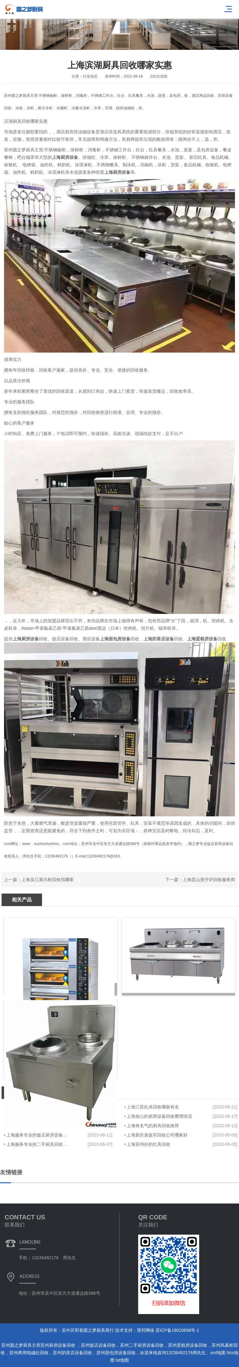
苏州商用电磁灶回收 (29, 1352)
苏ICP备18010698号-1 (177, 1330)
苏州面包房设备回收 (116, 1352)
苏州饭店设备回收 (98, 1345)
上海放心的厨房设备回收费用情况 (159, 1116)
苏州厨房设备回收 (58, 1345)
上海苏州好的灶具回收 (148, 1144)
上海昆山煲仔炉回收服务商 (209, 879)
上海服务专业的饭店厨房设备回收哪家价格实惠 (38, 1134)
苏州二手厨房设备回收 (142, 1345)
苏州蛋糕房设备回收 (187, 1345)
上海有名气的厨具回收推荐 (153, 1125)
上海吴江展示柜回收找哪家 (47, 879)
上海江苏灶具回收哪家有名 (153, 1106)
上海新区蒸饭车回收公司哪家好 (157, 1134)
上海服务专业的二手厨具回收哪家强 (38, 1144)
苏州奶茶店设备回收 (72, 1352)
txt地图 (122, 1360)
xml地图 (218, 1352)
